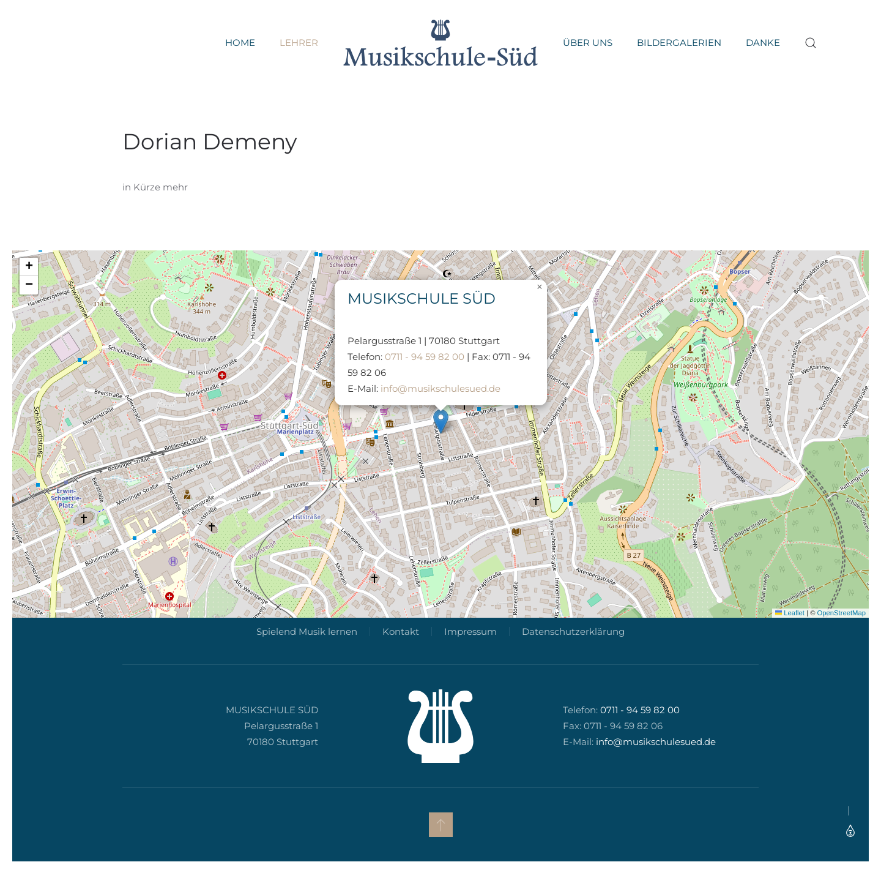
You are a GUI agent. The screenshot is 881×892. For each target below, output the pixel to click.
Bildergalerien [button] (679, 42)
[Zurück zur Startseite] (440, 43)
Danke (763, 42)
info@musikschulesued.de (440, 388)
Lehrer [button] (299, 42)
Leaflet (790, 613)
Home (240, 42)
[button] (811, 43)
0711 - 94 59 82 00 (424, 356)
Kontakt (399, 650)
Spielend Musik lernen (305, 650)
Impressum (468, 650)
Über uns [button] (587, 42)
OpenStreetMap (841, 613)
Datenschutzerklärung (571, 650)
